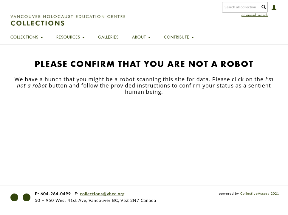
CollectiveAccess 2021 (259, 193)
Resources (70, 37)
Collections (26, 37)
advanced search (254, 15)
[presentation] (149, 118)
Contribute (179, 37)
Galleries (108, 37)
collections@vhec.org (102, 194)
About (141, 37)
